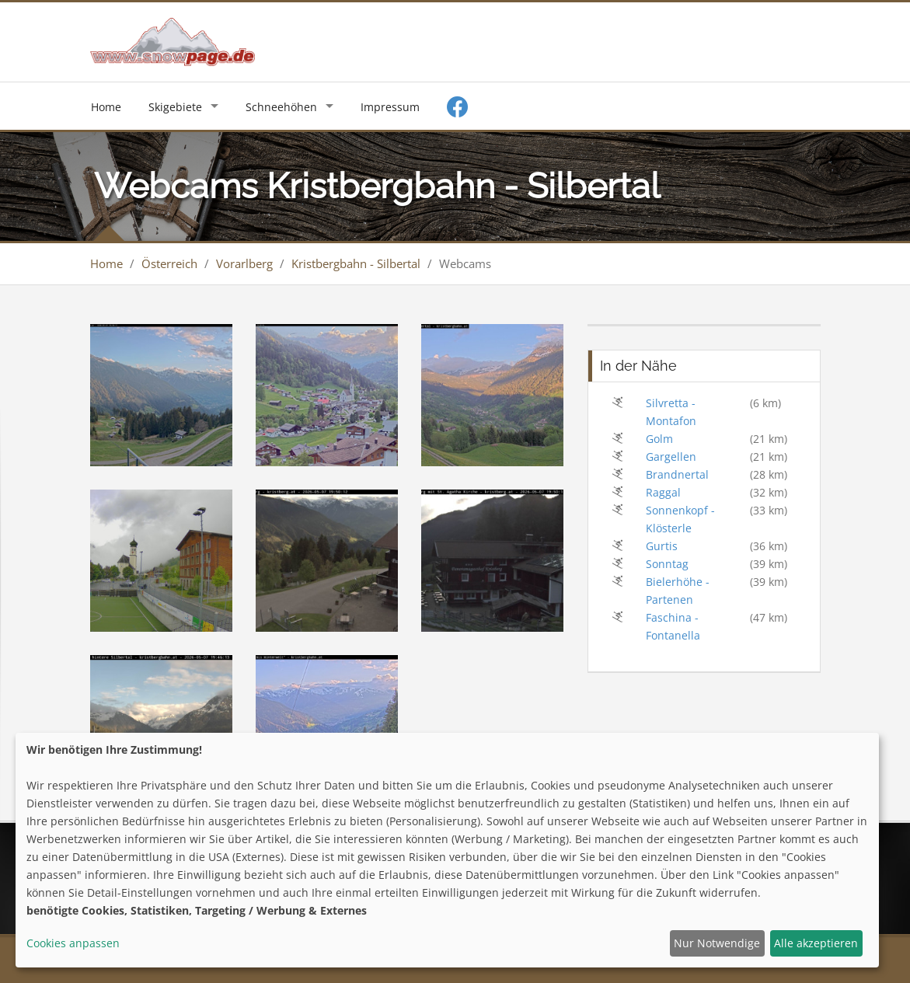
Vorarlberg (244, 263)
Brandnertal (677, 474)
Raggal (663, 492)
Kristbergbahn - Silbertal (355, 263)
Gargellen (671, 456)
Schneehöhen (281, 106)
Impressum (390, 106)
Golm (659, 438)
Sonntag (667, 563)
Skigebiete (175, 106)
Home (106, 106)
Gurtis (662, 546)
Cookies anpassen (73, 943)
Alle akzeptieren (816, 943)
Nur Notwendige (717, 943)
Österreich (169, 263)
